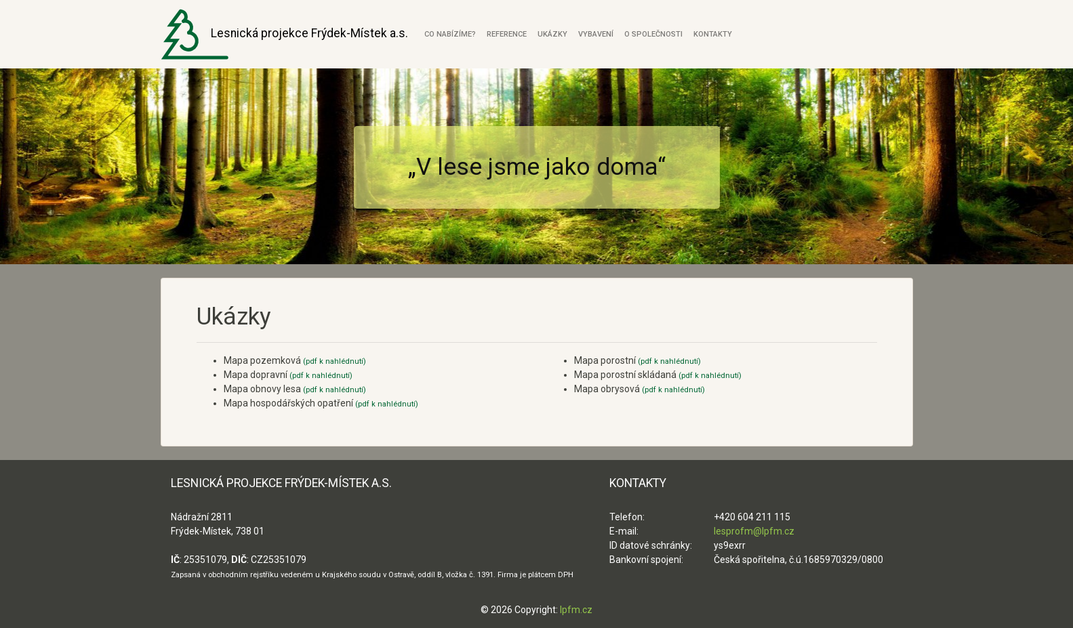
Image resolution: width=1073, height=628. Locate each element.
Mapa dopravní (288, 374)
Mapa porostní (637, 360)
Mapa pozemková (295, 360)
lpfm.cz (576, 609)
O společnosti (653, 34)
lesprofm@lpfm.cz (754, 531)
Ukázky (552, 34)
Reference (507, 34)
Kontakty (712, 34)
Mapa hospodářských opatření (321, 403)
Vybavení (595, 34)
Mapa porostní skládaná (658, 374)
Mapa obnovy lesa (295, 388)
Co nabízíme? (450, 34)
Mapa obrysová (639, 388)
